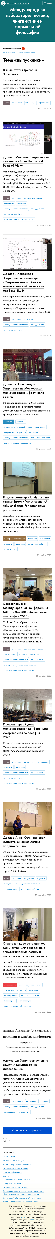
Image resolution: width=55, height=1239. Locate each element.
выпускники (17, 102)
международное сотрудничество (19, 219)
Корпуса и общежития (12, 1172)
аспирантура (23, 1112)
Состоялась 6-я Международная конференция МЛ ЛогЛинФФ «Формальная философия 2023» (25, 609)
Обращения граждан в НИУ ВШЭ (17, 1179)
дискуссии (21, 203)
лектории (16, 198)
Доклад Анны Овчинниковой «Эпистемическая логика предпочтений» (24, 841)
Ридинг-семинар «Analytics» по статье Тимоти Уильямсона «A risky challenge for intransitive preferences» (26, 503)
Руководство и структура (13, 1160)
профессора (9, 654)
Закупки (6, 1176)
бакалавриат (10, 1000)
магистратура (10, 549)
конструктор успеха (33, 198)
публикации (30, 102)
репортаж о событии (13, 214)
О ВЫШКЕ (8, 1152)
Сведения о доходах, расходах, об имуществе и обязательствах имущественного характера (23, 1192)
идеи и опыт (40, 427)
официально (44, 102)
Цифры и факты (9, 1156)
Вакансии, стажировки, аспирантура (19, 51)
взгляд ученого (37, 208)
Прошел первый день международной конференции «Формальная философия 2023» (25, 730)
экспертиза (9, 664)
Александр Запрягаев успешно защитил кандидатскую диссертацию (25, 1064)
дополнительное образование (17, 443)
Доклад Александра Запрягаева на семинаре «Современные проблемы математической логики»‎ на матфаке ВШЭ (23, 282)
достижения (29, 648)
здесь (23, 1217)
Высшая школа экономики (18, 3)
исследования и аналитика (16, 208)
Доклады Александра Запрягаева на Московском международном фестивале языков (23, 390)
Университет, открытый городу (18, 427)
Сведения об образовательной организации (22, 1198)
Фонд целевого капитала (13, 1183)
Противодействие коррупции (15, 1187)
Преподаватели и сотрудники (15, 1168)
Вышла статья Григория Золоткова (20, 72)
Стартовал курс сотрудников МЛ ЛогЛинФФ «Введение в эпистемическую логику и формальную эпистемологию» (25, 949)
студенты (21, 432)
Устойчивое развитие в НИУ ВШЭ (17, 1164)
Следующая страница (27, 1130)
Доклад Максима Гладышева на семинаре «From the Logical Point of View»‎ (26, 161)
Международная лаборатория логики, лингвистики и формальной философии (27, 20)
